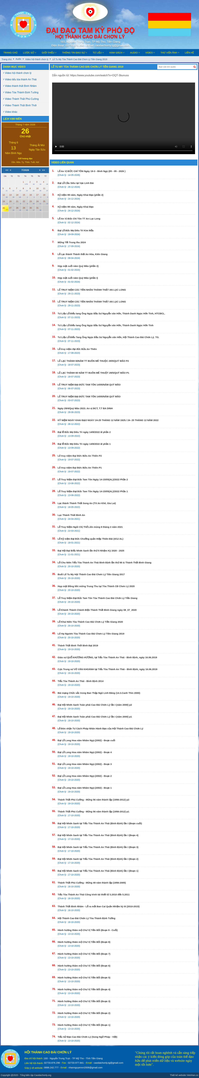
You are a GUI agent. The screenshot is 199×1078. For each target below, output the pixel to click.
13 (11, 196)
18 (45, 196)
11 (45, 189)
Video (150, 52)
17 (38, 196)
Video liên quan (62, 162)
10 (38, 189)
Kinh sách (117, 52)
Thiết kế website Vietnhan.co (184, 1075)
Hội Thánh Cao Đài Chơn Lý (48, 1052)
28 (18, 209)
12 (5, 196)
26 (5, 208)
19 (5, 202)
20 (11, 202)
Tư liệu (98, 52)
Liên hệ (189, 52)
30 (32, 209)
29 (25, 209)
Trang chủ (10, 52)
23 (32, 202)
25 (45, 202)
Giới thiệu (49, 52)
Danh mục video (14, 66)
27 (11, 209)
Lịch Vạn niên (12, 118)
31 (38, 209)
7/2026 (25, 170)
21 (18, 202)
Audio (135, 52)
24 (38, 202)
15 (25, 196)
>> (43, 170)
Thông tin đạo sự (74, 52)
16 (32, 196)
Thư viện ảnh (169, 52)
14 (18, 196)
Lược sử (29, 52)
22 (25, 202)
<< (7, 170)
